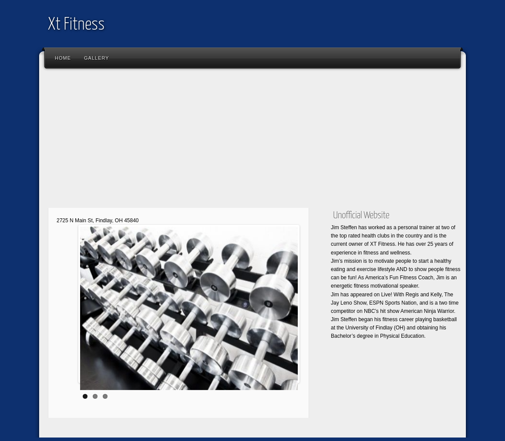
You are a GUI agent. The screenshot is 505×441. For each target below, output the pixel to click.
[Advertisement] (252, 142)
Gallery (96, 58)
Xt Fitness (76, 25)
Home (63, 58)
